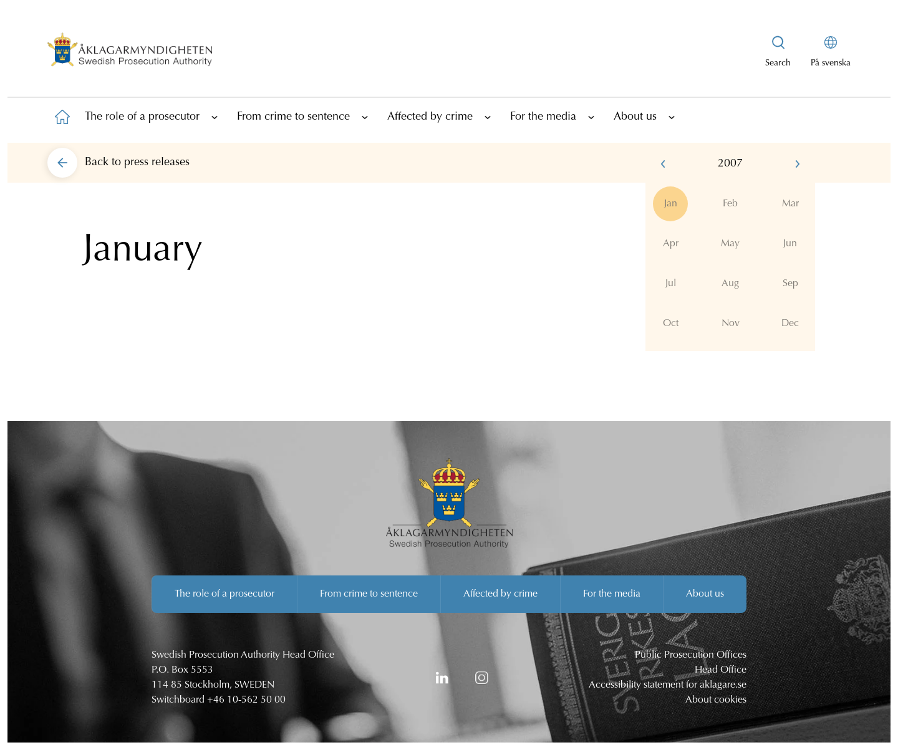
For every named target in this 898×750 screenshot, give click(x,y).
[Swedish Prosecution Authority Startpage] (129, 52)
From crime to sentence (293, 117)
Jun (790, 244)
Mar (790, 204)
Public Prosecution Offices (690, 655)
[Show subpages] (214, 117)
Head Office (720, 670)
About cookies (715, 700)
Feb (730, 204)
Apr (670, 244)
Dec (790, 324)
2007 (730, 164)
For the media (543, 117)
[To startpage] (62, 117)
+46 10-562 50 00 (246, 700)
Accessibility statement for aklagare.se (667, 685)
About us (635, 117)
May (730, 244)
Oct (670, 324)
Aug (730, 284)
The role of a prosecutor (142, 117)
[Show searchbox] (778, 52)
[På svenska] (831, 52)
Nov (731, 324)
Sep (790, 284)
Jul (670, 284)
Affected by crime (430, 117)
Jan (670, 204)
